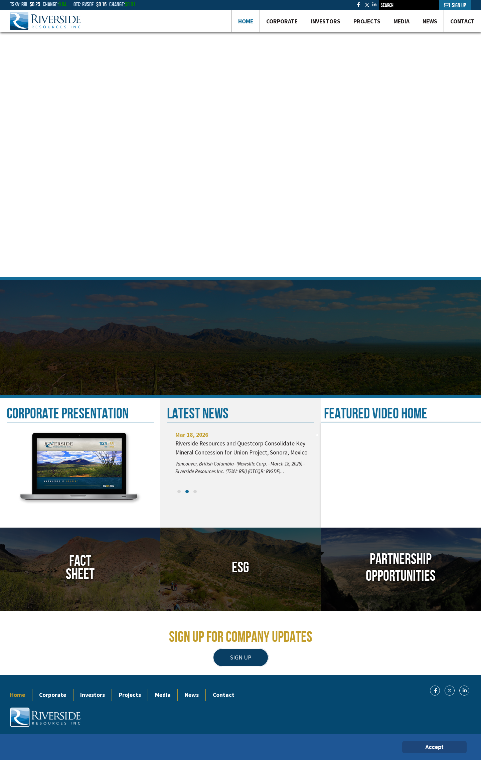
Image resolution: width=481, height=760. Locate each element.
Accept (434, 747)
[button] (179, 491)
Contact (223, 695)
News (192, 695)
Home (17, 695)
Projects (130, 695)
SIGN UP (240, 657)
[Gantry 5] (45, 21)
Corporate (52, 695)
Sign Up (455, 5)
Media (163, 695)
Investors (92, 695)
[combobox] (409, 5)
